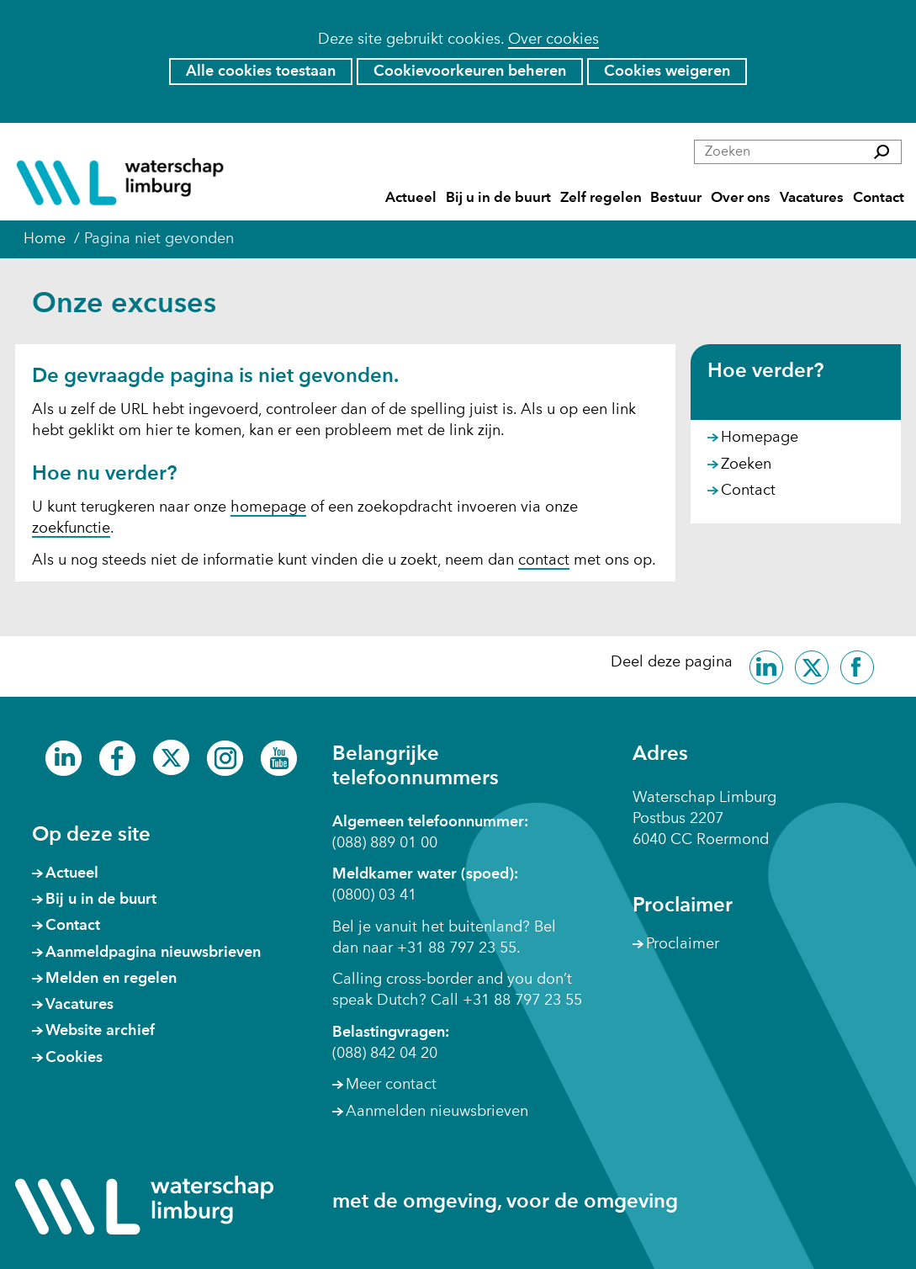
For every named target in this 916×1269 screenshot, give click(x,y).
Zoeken (746, 464)
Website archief (100, 1030)
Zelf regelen (601, 198)
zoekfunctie (71, 528)
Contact (878, 198)
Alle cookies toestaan (261, 71)
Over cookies (553, 39)
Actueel (411, 198)
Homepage (759, 437)
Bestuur (676, 198)
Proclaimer (682, 944)
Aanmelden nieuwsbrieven (437, 1111)
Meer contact (391, 1084)
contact (543, 560)
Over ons (740, 198)
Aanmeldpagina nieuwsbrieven (153, 952)
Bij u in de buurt (498, 198)
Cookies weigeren (667, 71)
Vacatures (812, 198)
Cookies (74, 1057)
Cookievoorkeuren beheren (469, 71)
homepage (268, 507)
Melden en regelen (111, 978)
